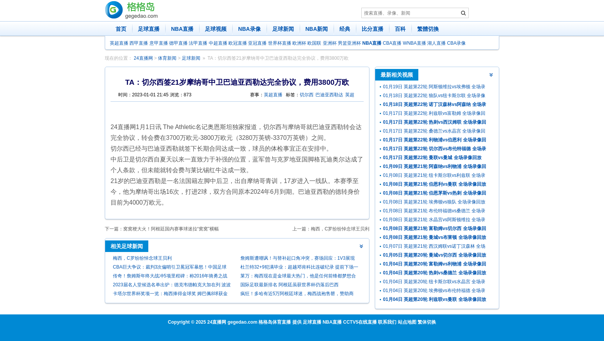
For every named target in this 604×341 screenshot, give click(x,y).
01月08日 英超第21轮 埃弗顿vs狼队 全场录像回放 (434, 202)
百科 (400, 29)
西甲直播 (138, 43)
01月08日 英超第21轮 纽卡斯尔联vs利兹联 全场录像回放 (434, 176)
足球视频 (215, 29)
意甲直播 (158, 43)
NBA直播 (182, 29)
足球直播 (148, 29)
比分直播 (372, 29)
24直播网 (143, 58)
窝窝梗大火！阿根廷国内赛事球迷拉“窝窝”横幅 (171, 229)
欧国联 (314, 43)
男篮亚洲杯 (349, 43)
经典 (344, 29)
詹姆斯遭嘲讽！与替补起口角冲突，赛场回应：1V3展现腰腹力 (297, 259)
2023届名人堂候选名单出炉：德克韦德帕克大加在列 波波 (172, 284)
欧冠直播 (237, 43)
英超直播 (119, 43)
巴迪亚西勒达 (329, 94)
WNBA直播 (414, 43)
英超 (349, 94)
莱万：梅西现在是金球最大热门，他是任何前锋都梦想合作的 (298, 277)
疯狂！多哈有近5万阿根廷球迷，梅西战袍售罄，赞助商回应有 (297, 294)
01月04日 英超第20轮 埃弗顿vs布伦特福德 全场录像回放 (434, 291)
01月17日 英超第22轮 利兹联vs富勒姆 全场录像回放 (434, 114)
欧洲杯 (299, 43)
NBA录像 (249, 29)
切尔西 (307, 94)
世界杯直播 (279, 43)
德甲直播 (178, 43)
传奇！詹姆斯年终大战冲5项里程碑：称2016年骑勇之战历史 (170, 277)
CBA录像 (456, 43)
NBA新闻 (316, 29)
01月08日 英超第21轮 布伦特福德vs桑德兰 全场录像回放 (434, 211)
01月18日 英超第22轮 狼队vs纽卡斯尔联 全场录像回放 (434, 96)
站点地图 (407, 322)
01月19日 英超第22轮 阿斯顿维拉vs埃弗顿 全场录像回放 (434, 87)
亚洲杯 (330, 43)
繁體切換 (428, 29)
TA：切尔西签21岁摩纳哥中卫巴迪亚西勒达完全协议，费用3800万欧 (278, 58)
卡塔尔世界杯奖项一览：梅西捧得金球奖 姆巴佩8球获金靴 (170, 294)
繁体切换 (427, 322)
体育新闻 (167, 58)
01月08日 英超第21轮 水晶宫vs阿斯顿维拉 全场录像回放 (434, 220)
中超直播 (218, 43)
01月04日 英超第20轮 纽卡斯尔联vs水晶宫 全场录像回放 (434, 282)
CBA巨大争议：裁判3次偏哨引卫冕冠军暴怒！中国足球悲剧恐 (169, 268)
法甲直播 (198, 43)
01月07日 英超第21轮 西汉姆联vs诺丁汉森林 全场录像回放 (434, 247)
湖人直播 (436, 43)
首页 (121, 29)
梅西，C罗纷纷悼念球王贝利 (340, 229)
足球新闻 (283, 29)
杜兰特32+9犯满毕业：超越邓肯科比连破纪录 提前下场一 (299, 267)
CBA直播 (392, 43)
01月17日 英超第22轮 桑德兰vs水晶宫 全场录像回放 (434, 132)
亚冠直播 (257, 43)
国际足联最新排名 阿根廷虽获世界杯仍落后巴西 (289, 284)
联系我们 (387, 322)
